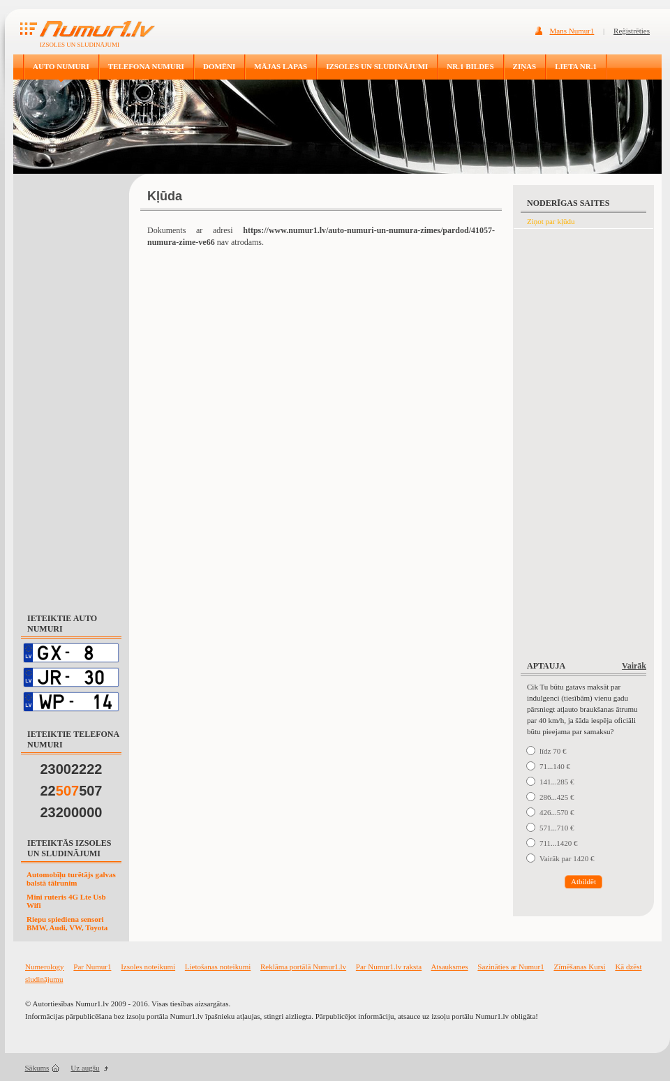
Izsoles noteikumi (148, 966)
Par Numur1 (92, 966)
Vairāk (634, 666)
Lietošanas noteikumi (218, 966)
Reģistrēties (631, 31)
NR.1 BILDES (470, 66)
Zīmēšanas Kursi (579, 966)
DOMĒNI (219, 66)
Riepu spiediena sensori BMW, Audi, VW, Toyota (67, 923)
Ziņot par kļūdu (550, 221)
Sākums (37, 1068)
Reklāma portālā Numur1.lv (303, 966)
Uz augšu (84, 1068)
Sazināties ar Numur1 (510, 966)
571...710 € (556, 827)
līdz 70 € (553, 751)
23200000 (71, 812)
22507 (71, 790)
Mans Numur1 (572, 31)
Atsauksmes (449, 966)
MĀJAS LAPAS (280, 66)
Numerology (44, 966)
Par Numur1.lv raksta (389, 966)
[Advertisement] (71, 386)
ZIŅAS (525, 66)
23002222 (71, 769)
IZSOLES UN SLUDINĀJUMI (377, 66)
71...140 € (554, 766)
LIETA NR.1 (576, 66)
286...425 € (556, 797)
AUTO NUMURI (61, 66)
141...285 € (556, 781)
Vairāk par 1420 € (567, 858)
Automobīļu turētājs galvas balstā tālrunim (71, 878)
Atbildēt (583, 881)
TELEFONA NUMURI (146, 66)
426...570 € (556, 812)
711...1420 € (558, 843)
